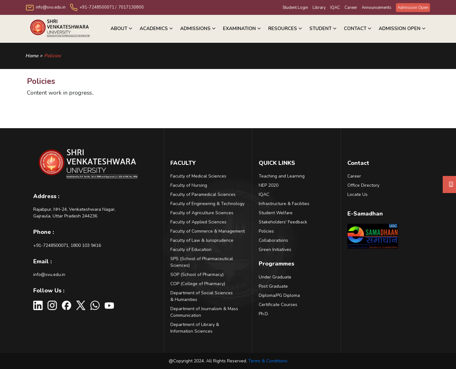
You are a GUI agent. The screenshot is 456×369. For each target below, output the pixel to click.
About (119, 28)
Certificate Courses (278, 305)
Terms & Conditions (268, 361)
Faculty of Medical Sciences (198, 176)
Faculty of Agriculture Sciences (201, 213)
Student (320, 28)
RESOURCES (282, 28)
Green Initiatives (275, 250)
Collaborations (273, 240)
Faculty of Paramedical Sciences (203, 194)
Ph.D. (264, 314)
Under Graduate (275, 277)
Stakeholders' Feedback (283, 222)
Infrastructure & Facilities (284, 204)
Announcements (376, 7)
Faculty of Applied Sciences (198, 222)
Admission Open (412, 7)
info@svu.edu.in (49, 275)
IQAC (335, 7)
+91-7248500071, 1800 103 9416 (67, 245)
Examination (239, 28)
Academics (154, 28)
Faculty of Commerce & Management (207, 231)
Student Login (295, 7)
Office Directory (363, 185)
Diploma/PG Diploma (279, 295)
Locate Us (357, 194)
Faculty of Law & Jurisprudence (201, 240)
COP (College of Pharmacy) (197, 284)
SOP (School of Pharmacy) (197, 275)
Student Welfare (276, 213)
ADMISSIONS (195, 28)
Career (351, 7)
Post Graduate (273, 286)
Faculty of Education (191, 250)
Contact (355, 28)
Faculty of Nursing (188, 185)
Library (319, 7)
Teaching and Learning (282, 176)
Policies (52, 56)
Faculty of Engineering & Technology (207, 204)
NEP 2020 (268, 185)
